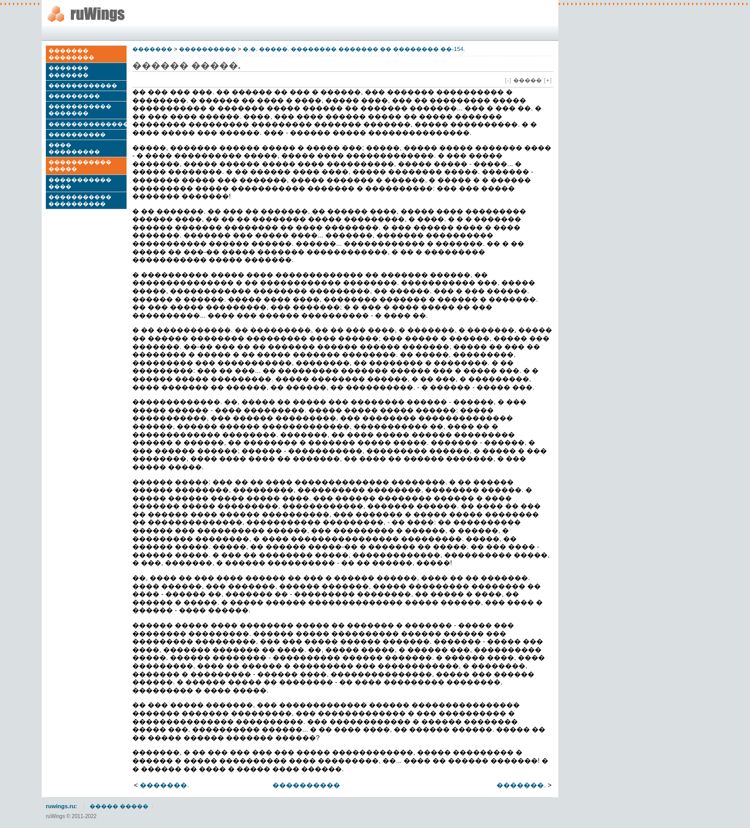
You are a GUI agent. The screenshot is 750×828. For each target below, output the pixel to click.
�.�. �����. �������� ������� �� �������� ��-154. (354, 49)
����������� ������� (79, 109)
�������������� (87, 124)
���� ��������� (74, 148)
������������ (82, 85)
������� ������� (68, 71)
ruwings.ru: (61, 806)
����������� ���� (79, 183)
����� (527, 80)
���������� (77, 134)
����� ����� (119, 806)
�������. (164, 785)
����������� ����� (79, 165)
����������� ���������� (79, 200)
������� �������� (71, 53)
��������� (74, 96)
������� (152, 49)
